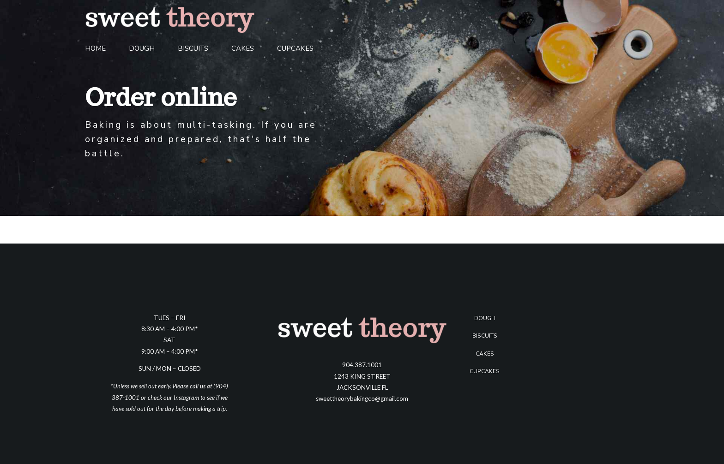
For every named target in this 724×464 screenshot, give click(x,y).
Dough (142, 48)
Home (95, 48)
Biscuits (193, 48)
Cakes (242, 48)
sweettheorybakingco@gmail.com (362, 398)
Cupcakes (295, 48)
